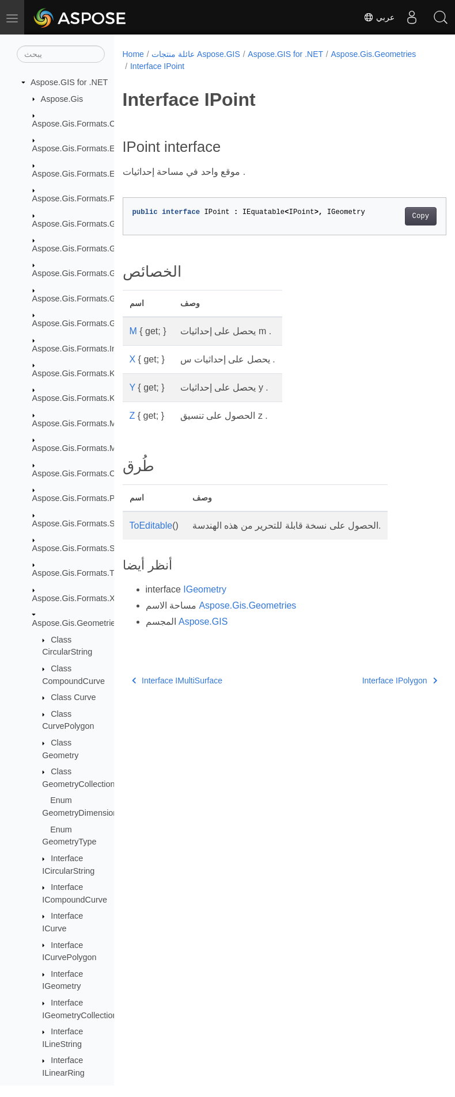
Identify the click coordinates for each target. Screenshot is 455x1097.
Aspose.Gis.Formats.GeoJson (87, 248)
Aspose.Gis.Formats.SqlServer (89, 548)
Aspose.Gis (62, 99)
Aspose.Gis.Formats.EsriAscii (87, 148)
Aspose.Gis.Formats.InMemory (89, 348)
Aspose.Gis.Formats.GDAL (82, 223)
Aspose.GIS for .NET (69, 82)
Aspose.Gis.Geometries (76, 623)
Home (133, 54)
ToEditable (151, 525)
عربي (379, 17)
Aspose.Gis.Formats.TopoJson (88, 573)
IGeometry (204, 589)
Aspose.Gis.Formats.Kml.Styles (90, 398)
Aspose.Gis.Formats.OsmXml (87, 473)
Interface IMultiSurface (177, 680)
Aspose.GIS (203, 621)
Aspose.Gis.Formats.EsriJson (87, 173)
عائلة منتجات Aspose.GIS (195, 54)
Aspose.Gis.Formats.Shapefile (88, 523)
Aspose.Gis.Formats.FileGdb (85, 198)
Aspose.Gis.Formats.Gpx (78, 323)
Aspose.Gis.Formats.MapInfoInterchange (107, 423)
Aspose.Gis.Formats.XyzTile (84, 598)
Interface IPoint (250, 66)
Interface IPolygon (376, 680)
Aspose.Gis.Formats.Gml (78, 298)
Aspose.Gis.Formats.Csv (78, 123)
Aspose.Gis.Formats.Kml (78, 373)
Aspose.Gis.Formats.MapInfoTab (92, 448)
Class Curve (73, 697)
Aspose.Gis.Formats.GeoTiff (84, 273)
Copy (397, 216)
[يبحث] (61, 54)
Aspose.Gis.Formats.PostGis (85, 498)
